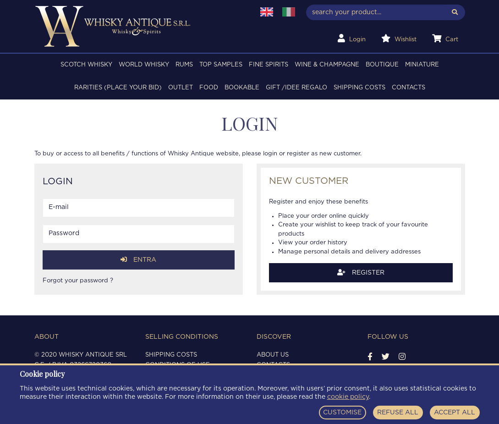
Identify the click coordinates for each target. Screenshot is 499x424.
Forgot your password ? (78, 281)
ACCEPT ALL (454, 412)
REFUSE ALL (397, 412)
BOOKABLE (242, 88)
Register (360, 272)
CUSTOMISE (342, 412)
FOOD (208, 88)
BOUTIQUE (382, 65)
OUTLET (180, 88)
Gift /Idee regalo (296, 88)
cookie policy (348, 397)
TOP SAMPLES (220, 65)
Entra (138, 259)
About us (273, 355)
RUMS (184, 65)
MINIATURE (422, 65)
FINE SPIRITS (268, 65)
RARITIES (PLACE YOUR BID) (118, 88)
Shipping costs (359, 88)
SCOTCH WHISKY (86, 65)
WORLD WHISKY (144, 65)
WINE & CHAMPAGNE (327, 65)
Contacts (408, 88)
